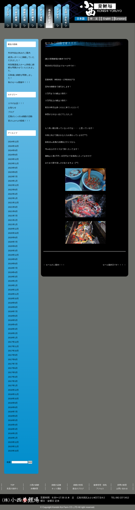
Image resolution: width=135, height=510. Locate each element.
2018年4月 (13, 324)
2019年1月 (13, 285)
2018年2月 (13, 333)
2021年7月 (13, 216)
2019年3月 (13, 277)
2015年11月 (13, 446)
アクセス (100, 488)
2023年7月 (13, 176)
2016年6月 (13, 416)
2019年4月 (13, 272)
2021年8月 (13, 211)
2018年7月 (13, 311)
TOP (12, 485)
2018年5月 (13, 320)
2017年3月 (13, 381)
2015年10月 (13, 451)
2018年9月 (13, 303)
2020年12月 (13, 229)
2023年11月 (13, 163)
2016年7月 (13, 412)
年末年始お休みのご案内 (19, 53)
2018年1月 (13, 338)
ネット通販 (56, 488)
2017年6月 (13, 368)
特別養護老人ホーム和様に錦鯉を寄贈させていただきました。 (21, 68)
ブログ (11, 112)
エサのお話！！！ (16, 103)
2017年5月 (13, 372)
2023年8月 (13, 172)
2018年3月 (13, 329)
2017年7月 (13, 364)
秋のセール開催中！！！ (19, 82)
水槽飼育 (34, 488)
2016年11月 (13, 394)
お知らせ (12, 108)
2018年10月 (13, 298)
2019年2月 (13, 281)
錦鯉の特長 (78, 485)
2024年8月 (13, 155)
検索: (9, 462)
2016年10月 (13, 399)
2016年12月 (13, 390)
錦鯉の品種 (56, 485)
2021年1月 (13, 224)
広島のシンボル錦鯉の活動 (20, 116)
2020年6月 (13, 246)
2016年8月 (13, 407)
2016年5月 (13, 420)
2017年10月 (13, 351)
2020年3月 (13, 251)
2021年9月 (13, 207)
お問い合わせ (122, 488)
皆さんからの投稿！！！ (19, 121)
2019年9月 (13, 259)
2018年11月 (13, 294)
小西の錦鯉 (34, 485)
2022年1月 (13, 198)
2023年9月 (13, 168)
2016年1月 (13, 438)
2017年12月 (13, 342)
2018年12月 (13, 290)
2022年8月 (13, 190)
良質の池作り (12, 488)
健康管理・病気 (100, 485)
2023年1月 (13, 181)
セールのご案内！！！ (54, 265)
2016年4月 (13, 425)
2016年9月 (13, 403)
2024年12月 (13, 142)
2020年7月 (13, 242)
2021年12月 (13, 203)
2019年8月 (13, 263)
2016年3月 (13, 429)
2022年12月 (13, 185)
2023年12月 (13, 159)
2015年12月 (13, 442)
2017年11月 (13, 346)
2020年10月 (13, 233)
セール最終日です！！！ (114, 265)
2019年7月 (13, 268)
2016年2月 (13, 433)
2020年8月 (13, 237)
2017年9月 (13, 355)
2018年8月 (13, 307)
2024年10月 (13, 146)
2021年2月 (13, 220)
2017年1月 (13, 385)
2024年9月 (13, 150)
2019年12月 (13, 255)
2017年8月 (13, 359)
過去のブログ (78, 488)
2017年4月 (13, 377)
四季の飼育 (122, 485)
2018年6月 (13, 316)
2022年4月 (13, 194)
